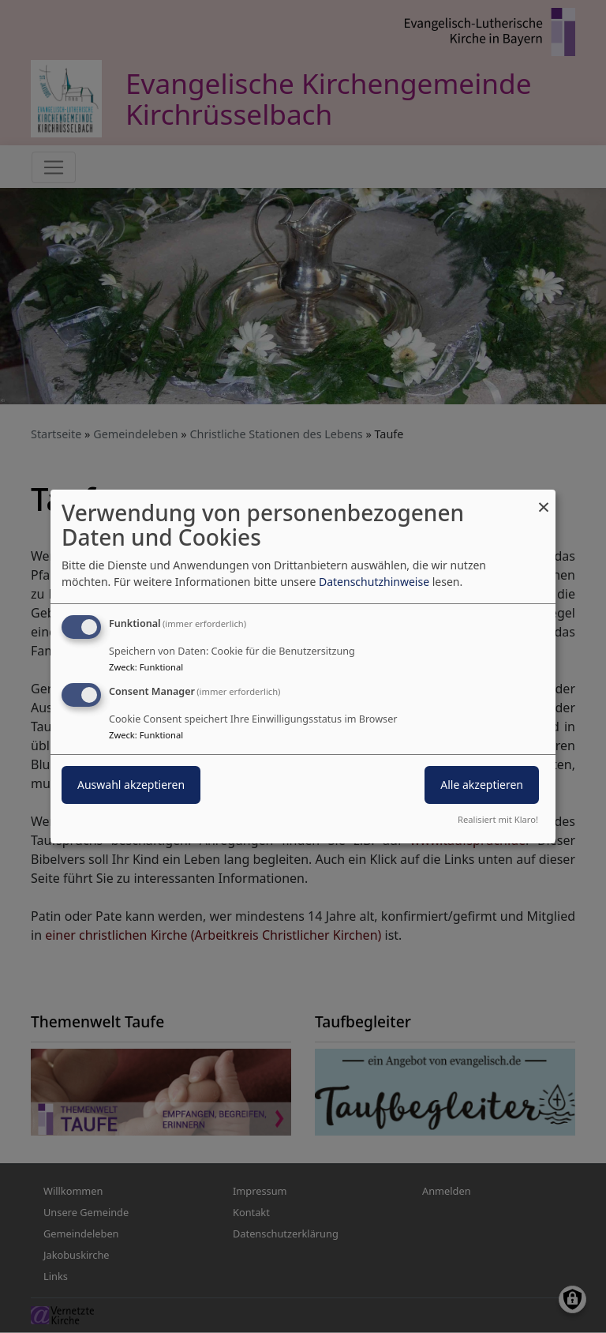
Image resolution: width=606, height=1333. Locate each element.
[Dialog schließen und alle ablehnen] (544, 499)
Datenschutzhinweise (374, 581)
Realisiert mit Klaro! (498, 819)
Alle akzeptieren (481, 784)
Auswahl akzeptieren (131, 784)
